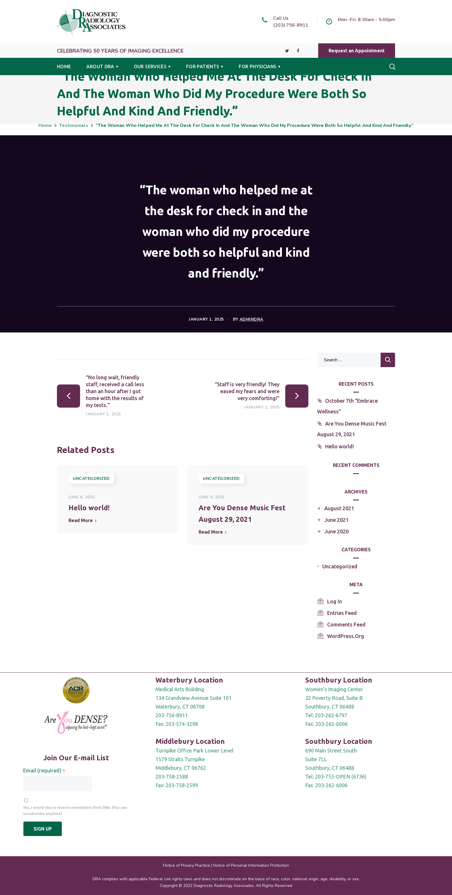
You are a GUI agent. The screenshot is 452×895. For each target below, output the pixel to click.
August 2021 (339, 508)
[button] (356, 50)
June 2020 (336, 531)
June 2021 (336, 520)
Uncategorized (91, 478)
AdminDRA (251, 319)
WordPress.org (345, 636)
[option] (118, 499)
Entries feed (342, 613)
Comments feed (346, 624)
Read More (80, 520)
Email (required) (44, 770)
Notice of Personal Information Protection (251, 865)
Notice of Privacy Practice (186, 865)
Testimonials (73, 125)
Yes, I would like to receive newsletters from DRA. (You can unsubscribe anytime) (75, 810)
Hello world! (89, 508)
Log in (334, 601)
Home (45, 125)
